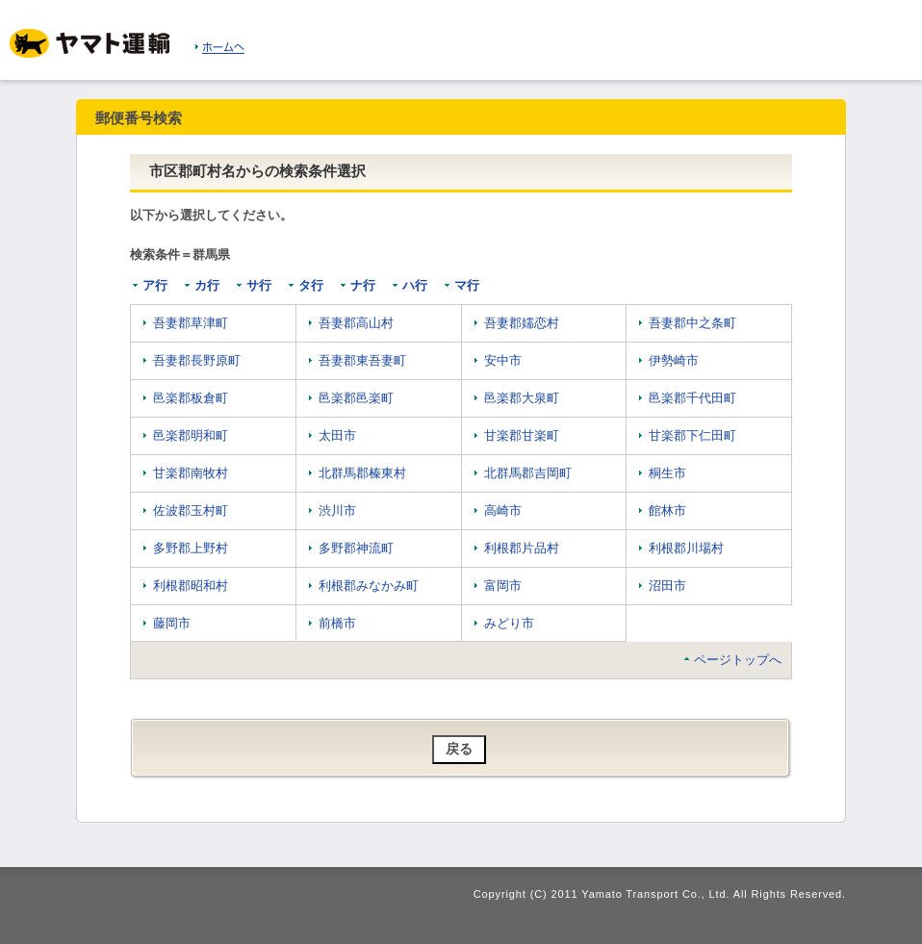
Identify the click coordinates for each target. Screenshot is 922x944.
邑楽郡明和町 (190, 435)
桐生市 (667, 473)
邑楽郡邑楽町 (356, 398)
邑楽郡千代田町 (692, 398)
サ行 (258, 285)
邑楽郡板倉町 (190, 398)
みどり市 (509, 623)
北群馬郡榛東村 (362, 473)
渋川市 (337, 510)
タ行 (310, 285)
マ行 (466, 285)
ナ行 (362, 285)
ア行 (154, 285)
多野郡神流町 (356, 548)
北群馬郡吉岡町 (528, 473)
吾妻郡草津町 (190, 323)
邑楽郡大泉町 (521, 398)
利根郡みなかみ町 (369, 585)
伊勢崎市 (674, 360)
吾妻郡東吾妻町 (362, 360)
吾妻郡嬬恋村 (521, 323)
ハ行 (414, 285)
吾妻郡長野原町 (197, 360)
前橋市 (337, 623)
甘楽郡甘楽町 (521, 435)
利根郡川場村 (686, 548)
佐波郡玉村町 (190, 510)
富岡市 (503, 585)
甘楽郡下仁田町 (692, 435)
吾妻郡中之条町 (692, 323)
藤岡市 (172, 623)
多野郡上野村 (190, 548)
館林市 (667, 510)
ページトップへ (737, 659)
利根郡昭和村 (190, 585)
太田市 (337, 435)
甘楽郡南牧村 (190, 473)
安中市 (503, 360)
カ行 (206, 285)
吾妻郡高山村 (356, 323)
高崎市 (503, 510)
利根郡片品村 (521, 548)
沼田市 (667, 585)
